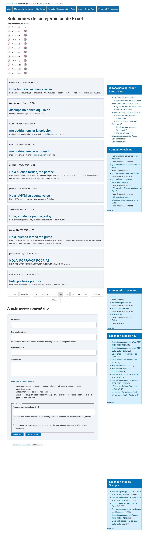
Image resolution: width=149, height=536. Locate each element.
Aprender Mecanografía (58, 9)
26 (36, 294)
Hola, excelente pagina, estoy (30, 216)
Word (73, 9)
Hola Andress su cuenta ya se (30, 89)
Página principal (17, 347)
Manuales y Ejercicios (23, 9)
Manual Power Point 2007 (126, 121)
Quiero (114, 320)
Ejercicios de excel (13, 3)
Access (114, 9)
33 (80, 294)
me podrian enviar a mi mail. (29, 151)
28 (49, 294)
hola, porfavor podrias (25, 281)
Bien (113, 297)
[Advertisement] (124, 46)
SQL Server (40, 9)
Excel (80, 9)
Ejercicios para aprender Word (128, 101)
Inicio (9, 9)
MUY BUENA (117, 314)
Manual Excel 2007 (124, 109)
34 (86, 294)
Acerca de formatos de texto (22, 384)
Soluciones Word (119, 142)
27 (43, 294)
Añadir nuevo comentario (21, 447)
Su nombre (15, 320)
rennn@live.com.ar (49, 134)
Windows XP (103, 9)
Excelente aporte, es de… (122, 303)
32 (74, 294)
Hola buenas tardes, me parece (31, 172)
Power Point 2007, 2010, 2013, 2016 (126, 112)
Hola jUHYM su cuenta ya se (29, 196)
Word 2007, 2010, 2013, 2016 (124, 98)
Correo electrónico (18, 332)
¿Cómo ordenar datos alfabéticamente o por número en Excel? (125, 200)
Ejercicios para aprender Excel (128, 107)
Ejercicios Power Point (121, 366)
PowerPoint (90, 9)
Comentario (16, 360)
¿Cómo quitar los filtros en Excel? (125, 173)
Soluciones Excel (119, 139)
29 (55, 294)
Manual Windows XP (124, 133)
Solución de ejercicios (121, 308)
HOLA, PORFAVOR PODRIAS (29, 260)
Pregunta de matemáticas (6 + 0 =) (27, 409)
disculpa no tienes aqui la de (29, 110)
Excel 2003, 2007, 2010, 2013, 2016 (126, 104)
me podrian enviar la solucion (30, 130)
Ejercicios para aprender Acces (124, 136)
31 (68, 294)
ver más (110, 210)
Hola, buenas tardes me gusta (30, 237)
